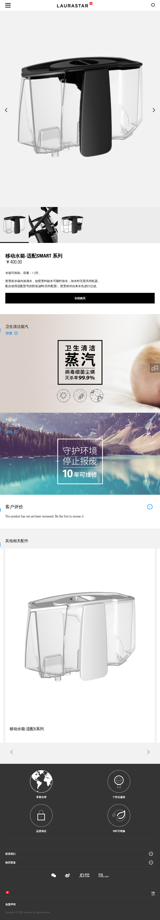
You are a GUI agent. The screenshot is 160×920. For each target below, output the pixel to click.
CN (153, 892)
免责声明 (10, 904)
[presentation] (11, 752)
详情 (8, 333)
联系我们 (10, 853)
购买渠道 (10, 862)
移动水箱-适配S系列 (27, 728)
